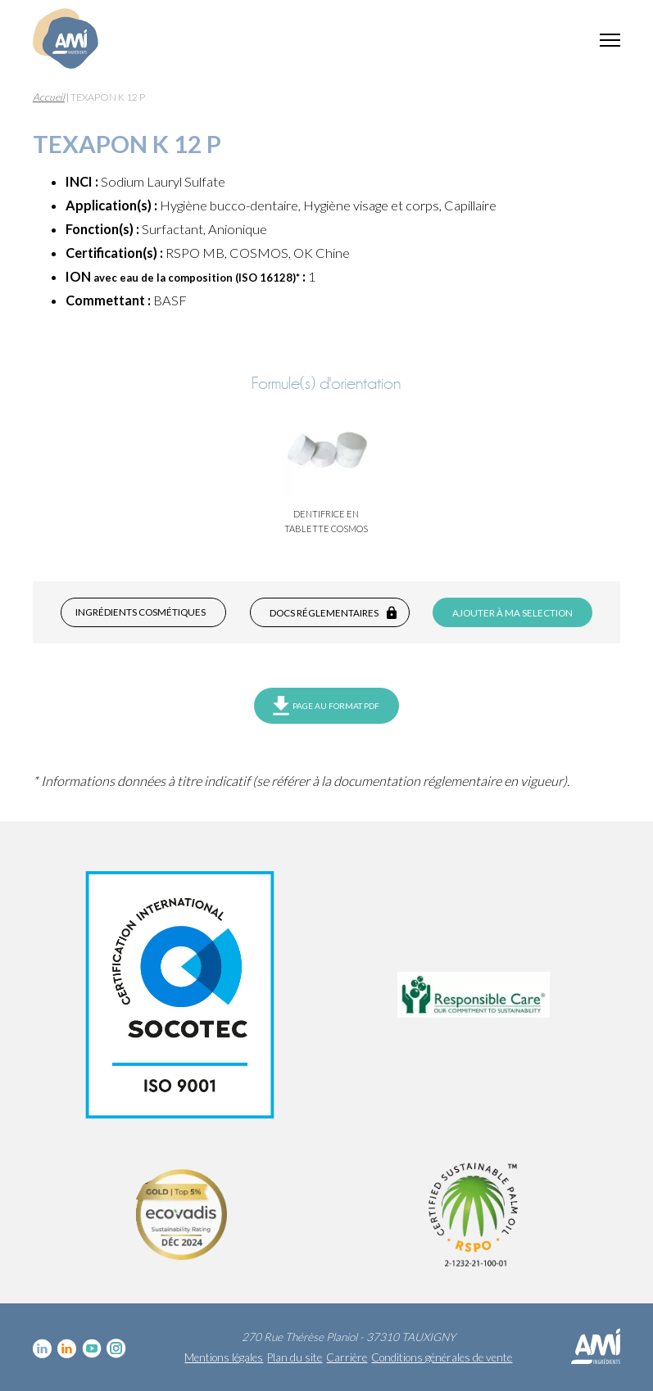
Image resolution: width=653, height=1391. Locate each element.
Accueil (49, 97)
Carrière (346, 1357)
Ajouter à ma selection (512, 612)
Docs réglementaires (324, 612)
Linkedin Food (67, 1348)
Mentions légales (223, 1357)
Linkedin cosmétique (42, 1348)
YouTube (92, 1348)
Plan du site (294, 1357)
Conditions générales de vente (441, 1357)
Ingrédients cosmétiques (140, 612)
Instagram (116, 1348)
